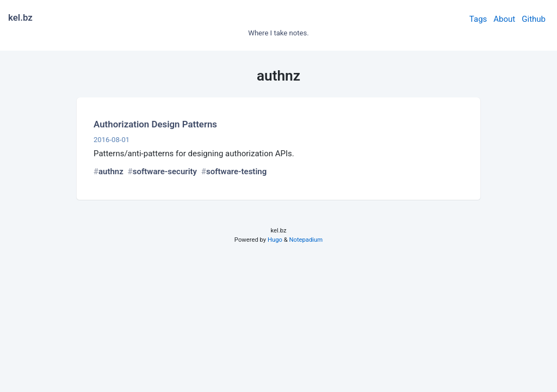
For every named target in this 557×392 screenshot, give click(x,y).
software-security (165, 171)
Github (534, 19)
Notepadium (306, 239)
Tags (478, 19)
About (504, 19)
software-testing (236, 171)
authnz (110, 171)
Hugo (275, 239)
